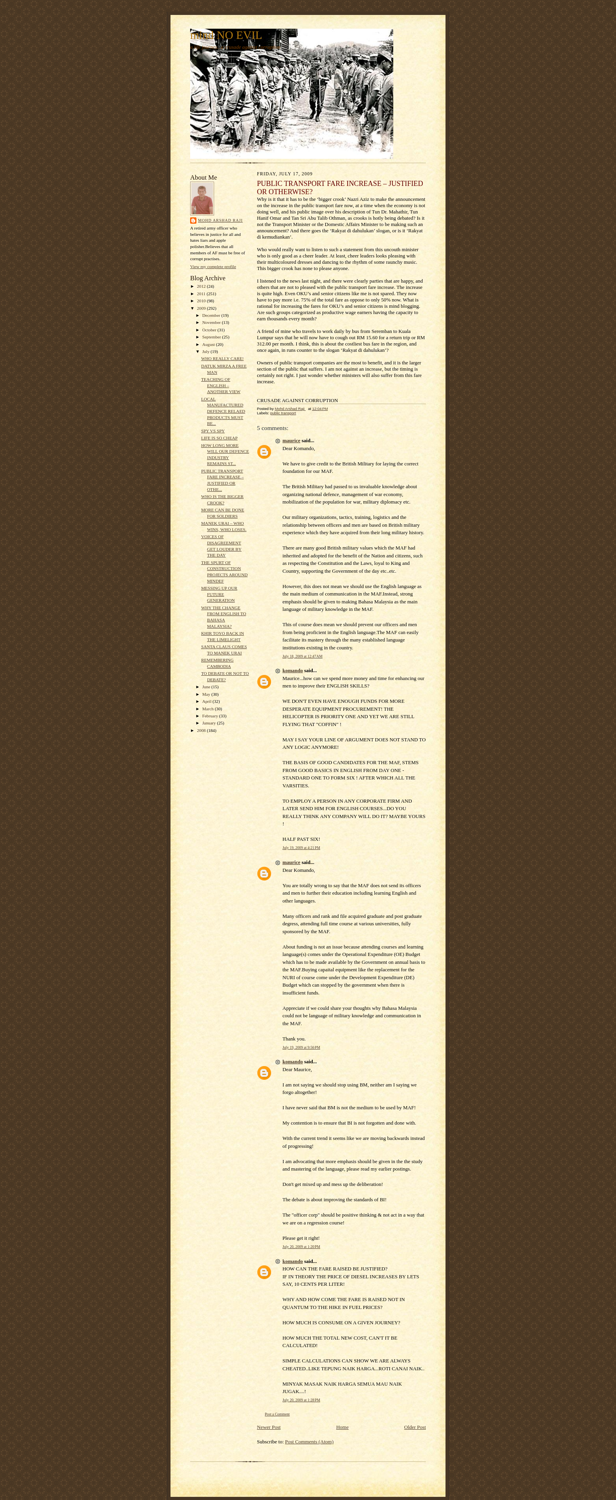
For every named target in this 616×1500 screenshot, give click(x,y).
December (212, 315)
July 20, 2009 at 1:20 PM (301, 1246)
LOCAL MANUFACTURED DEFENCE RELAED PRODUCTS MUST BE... (223, 411)
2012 (202, 286)
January (209, 723)
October (210, 329)
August (209, 344)
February (210, 715)
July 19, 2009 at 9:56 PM (301, 1047)
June (206, 686)
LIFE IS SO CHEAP (219, 438)
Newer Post (268, 1427)
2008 (202, 730)
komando (292, 670)
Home (342, 1427)
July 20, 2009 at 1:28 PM (301, 1400)
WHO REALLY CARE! (222, 358)
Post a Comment (277, 1414)
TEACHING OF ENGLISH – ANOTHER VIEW (220, 385)
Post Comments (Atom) (309, 1442)
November (212, 322)
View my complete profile (213, 266)
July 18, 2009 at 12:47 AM (302, 656)
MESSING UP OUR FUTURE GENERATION (219, 594)
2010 (202, 300)
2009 (202, 308)
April (207, 701)
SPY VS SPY (213, 430)
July (206, 351)
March (208, 708)
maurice (291, 440)
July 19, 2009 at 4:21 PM (301, 848)
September (212, 337)
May (206, 694)
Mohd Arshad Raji (220, 220)
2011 (202, 293)
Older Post (415, 1427)
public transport (283, 413)
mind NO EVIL (226, 35)
